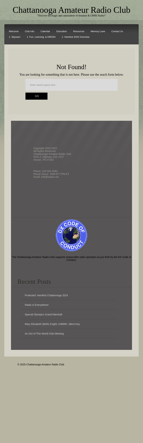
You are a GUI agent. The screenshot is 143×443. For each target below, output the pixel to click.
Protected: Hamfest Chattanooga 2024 (46, 295)
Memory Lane (98, 31)
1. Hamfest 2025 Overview (75, 37)
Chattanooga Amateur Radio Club (71, 10)
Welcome (14, 31)
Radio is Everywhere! (37, 304)
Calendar (45, 31)
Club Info (29, 31)
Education (62, 31)
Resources (78, 31)
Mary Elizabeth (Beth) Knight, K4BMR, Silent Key (52, 324)
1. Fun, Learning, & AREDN (41, 37)
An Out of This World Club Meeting (44, 333)
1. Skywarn (14, 37)
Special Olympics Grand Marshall (43, 314)
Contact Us (117, 31)
